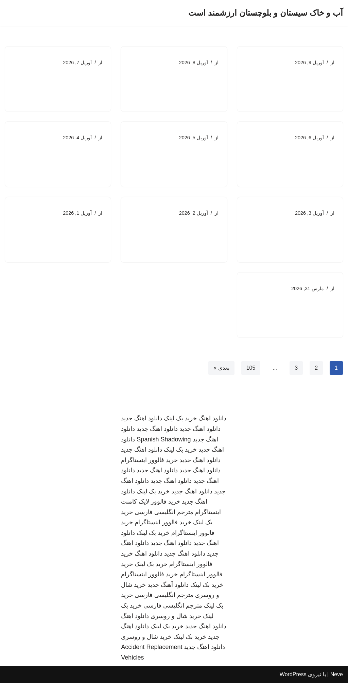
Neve (336, 674)
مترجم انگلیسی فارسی (164, 512)
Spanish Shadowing (164, 439)
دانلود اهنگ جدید (141, 418)
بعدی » (221, 368)
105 (251, 368)
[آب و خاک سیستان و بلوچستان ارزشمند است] (265, 13)
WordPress (293, 674)
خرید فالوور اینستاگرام (149, 460)
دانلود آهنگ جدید (168, 584)
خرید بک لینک (180, 418)
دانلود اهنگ (212, 418)
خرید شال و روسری (176, 616)
